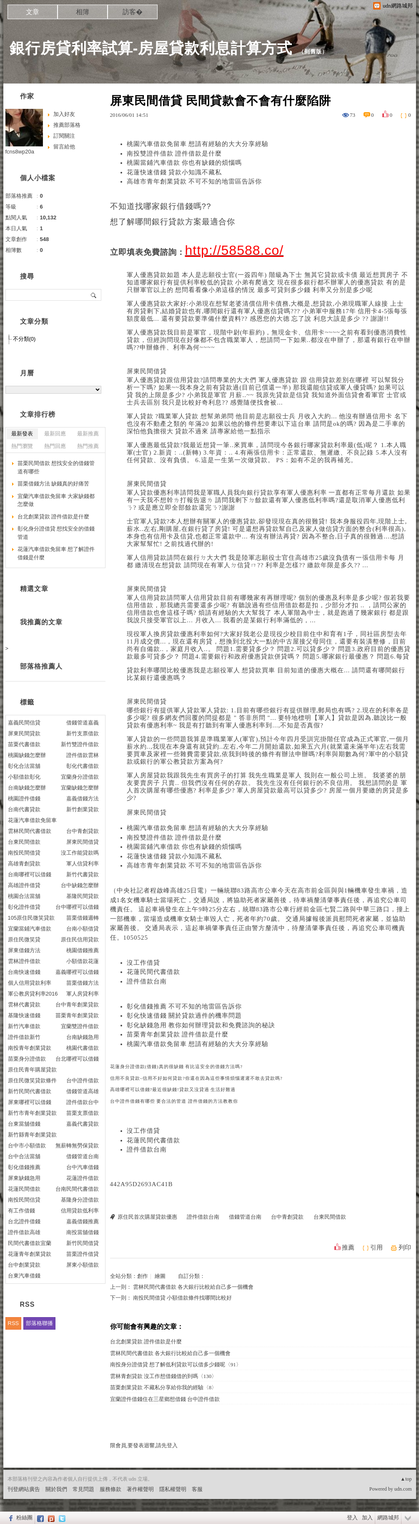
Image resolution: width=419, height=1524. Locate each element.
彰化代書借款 (82, 766)
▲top (405, 1479)
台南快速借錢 (24, 972)
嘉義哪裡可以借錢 (77, 972)
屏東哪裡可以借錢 (29, 1102)
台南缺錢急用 (82, 1037)
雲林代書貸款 (24, 1004)
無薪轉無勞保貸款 (77, 1145)
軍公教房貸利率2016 (33, 994)
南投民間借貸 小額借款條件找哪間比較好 (182, 1298)
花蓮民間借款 (24, 1189)
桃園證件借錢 (24, 798)
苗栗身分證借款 (27, 1059)
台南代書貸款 (24, 809)
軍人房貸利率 (82, 994)
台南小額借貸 (82, 928)
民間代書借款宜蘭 (29, 1243)
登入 (352, 1517)
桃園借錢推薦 (82, 950)
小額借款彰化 (24, 777)
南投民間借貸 (24, 853)
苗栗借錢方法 (82, 983)
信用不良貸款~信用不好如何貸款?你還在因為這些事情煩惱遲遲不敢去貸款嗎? (196, 1078)
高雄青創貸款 (24, 863)
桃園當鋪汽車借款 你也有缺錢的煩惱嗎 (184, 162)
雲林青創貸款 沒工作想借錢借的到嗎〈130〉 (163, 1376)
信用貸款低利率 (80, 1210)
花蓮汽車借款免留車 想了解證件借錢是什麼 (56, 553)
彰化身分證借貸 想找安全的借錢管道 (56, 533)
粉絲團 (24, 1517)
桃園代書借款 (82, 1048)
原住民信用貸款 (80, 939)
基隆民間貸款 (82, 896)
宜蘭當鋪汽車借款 (29, 928)
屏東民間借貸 (147, 371)
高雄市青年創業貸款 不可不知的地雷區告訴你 (194, 181)
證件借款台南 (147, 981)
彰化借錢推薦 (24, 1167)
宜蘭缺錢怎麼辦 (80, 788)
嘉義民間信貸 (24, 722)
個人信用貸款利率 (29, 983)
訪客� (133, 11)
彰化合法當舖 (24, 766)
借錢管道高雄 (82, 1091)
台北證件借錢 (24, 1221)
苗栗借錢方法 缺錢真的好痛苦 (54, 483)
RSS (13, 1323)
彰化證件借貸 (24, 907)
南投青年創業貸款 (29, 1048)
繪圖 (160, 1276)
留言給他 (64, 146)
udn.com (403, 1489)
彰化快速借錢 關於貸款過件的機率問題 (184, 1015)
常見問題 (83, 1489)
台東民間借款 (330, 1217)
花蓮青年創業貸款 (29, 1254)
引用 (376, 1247)
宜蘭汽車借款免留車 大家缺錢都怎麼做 (56, 500)
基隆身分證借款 (80, 1200)
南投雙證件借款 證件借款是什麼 (174, 153)
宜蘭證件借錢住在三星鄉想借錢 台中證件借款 (165, 1399)
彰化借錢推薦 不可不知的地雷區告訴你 (184, 1006)
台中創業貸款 (24, 1265)
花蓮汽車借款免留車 (32, 820)
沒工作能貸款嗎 (80, 853)
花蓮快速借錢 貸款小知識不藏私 (174, 172)
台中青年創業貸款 (77, 1004)
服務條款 (110, 1489)
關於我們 (56, 1489)
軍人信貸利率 (82, 863)
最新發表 (22, 433)
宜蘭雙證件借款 (80, 1026)
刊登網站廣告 (24, 1489)
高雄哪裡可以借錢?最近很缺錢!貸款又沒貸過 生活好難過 (173, 1089)
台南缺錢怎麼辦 (27, 788)
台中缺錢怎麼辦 (80, 885)
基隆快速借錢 (24, 1015)
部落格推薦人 (41, 666)
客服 (197, 1489)
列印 (405, 1247)
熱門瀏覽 (22, 446)
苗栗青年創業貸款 (77, 1015)
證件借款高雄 (24, 1232)
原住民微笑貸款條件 (32, 1080)
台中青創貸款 (287, 1217)
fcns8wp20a (19, 151)
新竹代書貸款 (82, 874)
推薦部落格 (66, 125)
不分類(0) (24, 339)
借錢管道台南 (245, 1217)
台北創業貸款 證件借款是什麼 (146, 1341)
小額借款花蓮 (82, 961)
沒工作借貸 (143, 962)
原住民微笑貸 (24, 939)
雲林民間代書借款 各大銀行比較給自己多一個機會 (193, 1287)
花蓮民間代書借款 (153, 971)
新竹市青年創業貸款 (32, 1113)
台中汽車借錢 (82, 1167)
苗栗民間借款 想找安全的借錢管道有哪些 (56, 467)
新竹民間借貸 (82, 1243)
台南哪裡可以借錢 (29, 874)
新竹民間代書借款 (29, 1091)
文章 (32, 11)
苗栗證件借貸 (82, 1254)
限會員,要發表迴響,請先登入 (144, 1445)
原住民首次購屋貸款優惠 (147, 1217)
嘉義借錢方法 (82, 798)
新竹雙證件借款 (80, 744)
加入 (367, 1517)
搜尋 (94, 295)
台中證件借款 (82, 1080)
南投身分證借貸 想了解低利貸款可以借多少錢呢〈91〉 (175, 1364)
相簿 (82, 11)
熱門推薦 (88, 446)
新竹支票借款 (82, 733)
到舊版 (313, 51)
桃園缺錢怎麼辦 (27, 755)
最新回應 (55, 433)
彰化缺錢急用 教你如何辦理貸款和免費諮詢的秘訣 (201, 1025)
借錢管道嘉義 (82, 722)
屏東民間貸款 (24, 733)
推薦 (348, 1247)
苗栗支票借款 (82, 1113)
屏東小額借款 (82, 1265)
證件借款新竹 (24, 1037)
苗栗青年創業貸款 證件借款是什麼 (178, 1034)
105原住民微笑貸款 (31, 918)
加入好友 (64, 114)
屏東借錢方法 (24, 950)
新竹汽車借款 (24, 1026)
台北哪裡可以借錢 (77, 1059)
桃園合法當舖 (24, 896)
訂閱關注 (64, 136)
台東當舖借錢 (24, 1124)
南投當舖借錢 (82, 1232)
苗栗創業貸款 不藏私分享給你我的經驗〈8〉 (163, 1387)
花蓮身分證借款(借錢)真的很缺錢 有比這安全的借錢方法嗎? (176, 1066)
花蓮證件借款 (82, 1178)
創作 (142, 1276)
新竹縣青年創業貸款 (32, 1135)
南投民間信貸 (24, 1200)
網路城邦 (388, 1517)
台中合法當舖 (24, 1156)
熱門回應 (55, 446)
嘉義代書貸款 (82, 1124)
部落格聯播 (39, 1323)
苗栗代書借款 (24, 744)
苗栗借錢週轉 (82, 918)
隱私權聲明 (172, 1489)
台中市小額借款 (27, 1145)
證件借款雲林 (82, 755)
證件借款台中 (82, 1102)
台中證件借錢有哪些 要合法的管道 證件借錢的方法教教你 (174, 1101)
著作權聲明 (140, 1489)
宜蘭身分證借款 (80, 777)
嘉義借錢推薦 (82, 1221)
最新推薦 (88, 433)
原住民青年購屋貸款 (32, 1069)
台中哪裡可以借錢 (77, 907)
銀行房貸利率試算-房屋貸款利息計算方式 (151, 48)
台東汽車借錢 (24, 1276)
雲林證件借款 (24, 961)
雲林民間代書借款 (29, 831)
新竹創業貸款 (82, 809)
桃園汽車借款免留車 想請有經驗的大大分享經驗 (198, 144)
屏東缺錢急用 (24, 1178)
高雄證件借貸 (24, 885)
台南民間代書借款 (77, 1189)
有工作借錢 (21, 1210)
